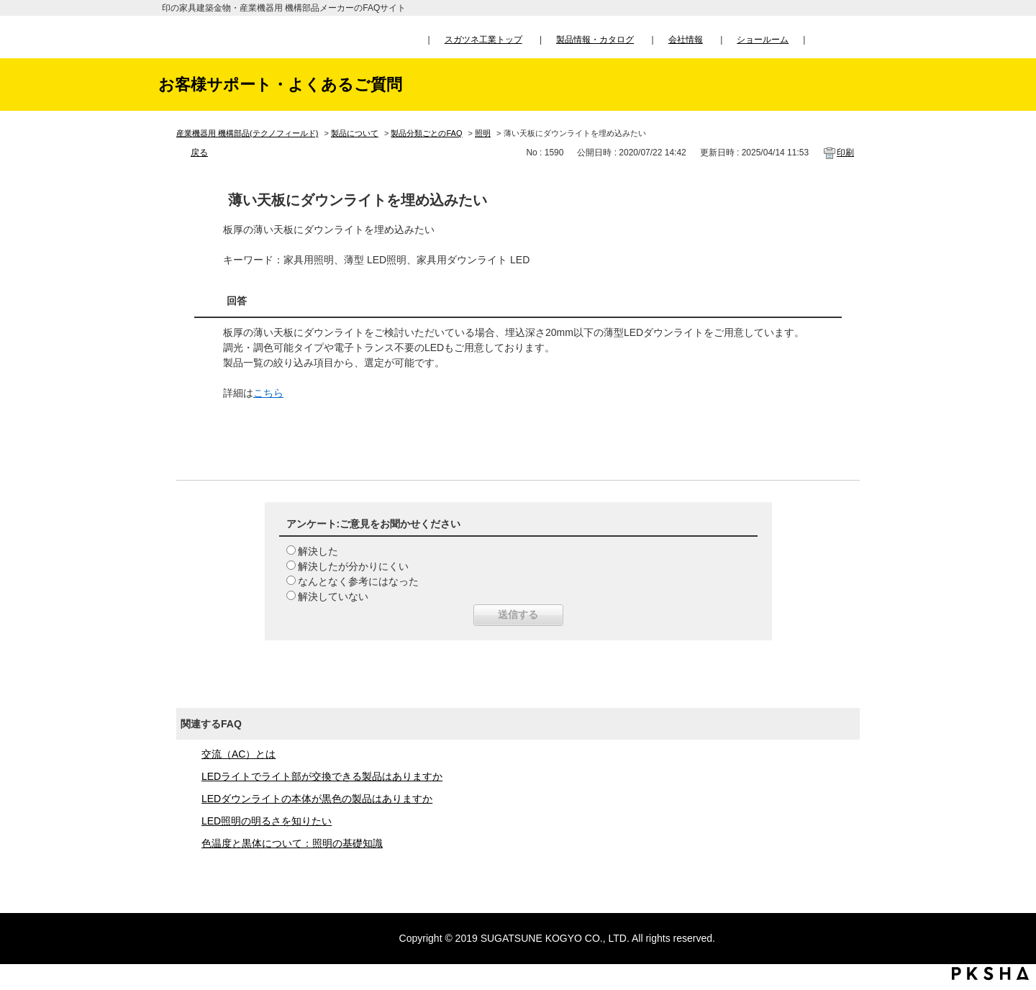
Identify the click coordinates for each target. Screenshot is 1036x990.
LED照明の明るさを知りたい (266, 821)
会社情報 (685, 40)
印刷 (845, 152)
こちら (268, 393)
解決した (318, 551)
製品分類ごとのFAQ (426, 133)
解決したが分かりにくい (353, 566)
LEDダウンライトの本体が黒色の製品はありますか (316, 798)
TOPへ (1011, 844)
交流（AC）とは (238, 754)
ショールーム (763, 40)
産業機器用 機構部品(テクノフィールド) (247, 133)
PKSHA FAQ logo (990, 973)
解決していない (333, 596)
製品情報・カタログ (595, 40)
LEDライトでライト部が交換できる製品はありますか (321, 776)
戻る (199, 152)
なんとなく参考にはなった (358, 581)
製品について (354, 133)
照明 (483, 133)
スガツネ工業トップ (483, 40)
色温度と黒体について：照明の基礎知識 (292, 843)
